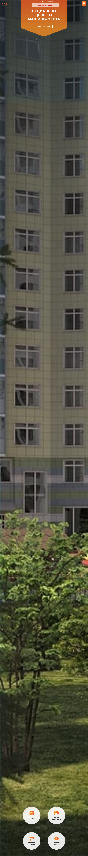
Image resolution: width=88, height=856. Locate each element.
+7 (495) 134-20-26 (45, 2)
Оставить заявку (45, 5)
